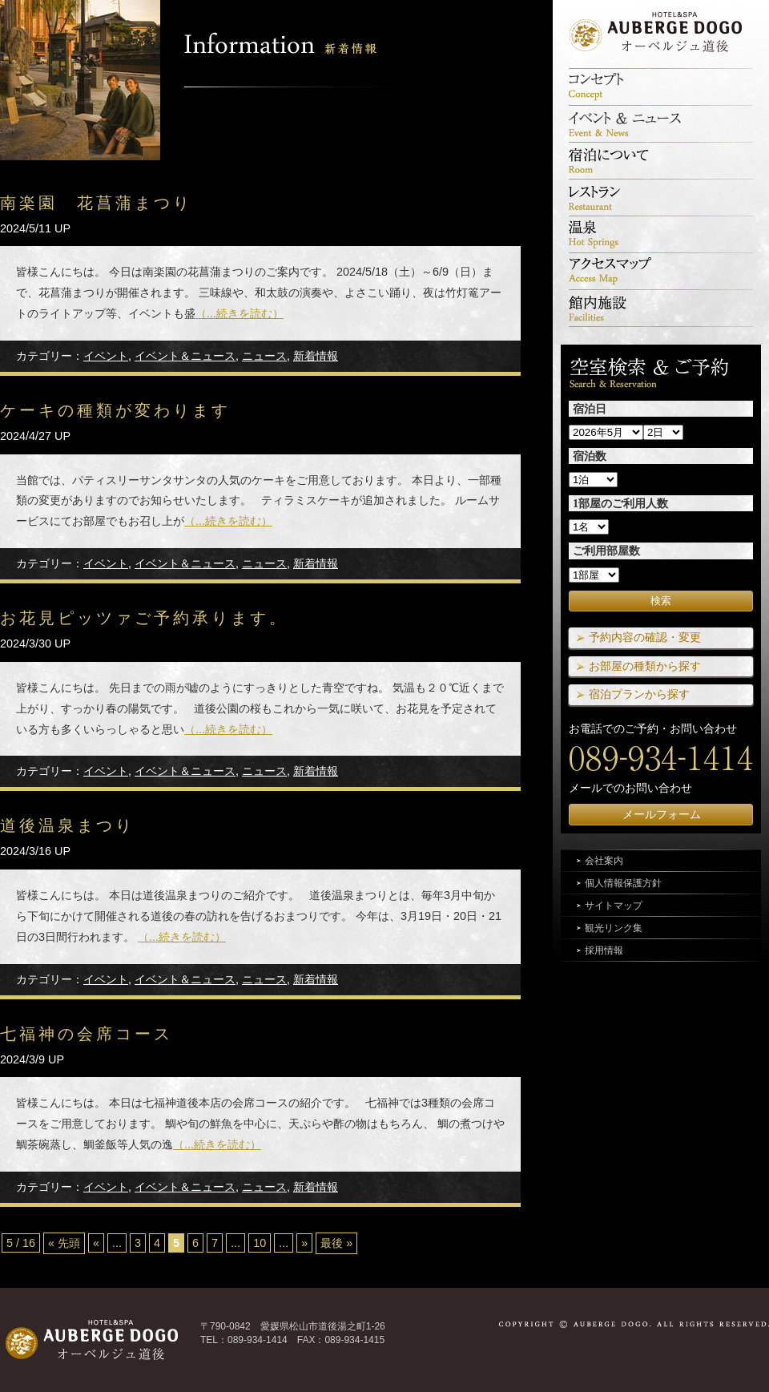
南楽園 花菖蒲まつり (96, 203)
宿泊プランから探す (639, 694)
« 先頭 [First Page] (64, 1243)
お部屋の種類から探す (645, 666)
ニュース (264, 355)
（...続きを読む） (239, 313)
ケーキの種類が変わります (115, 410)
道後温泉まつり (67, 825)
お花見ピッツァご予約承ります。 (144, 618)
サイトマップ (613, 905)
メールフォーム (661, 814)
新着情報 (315, 355)
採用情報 (604, 950)
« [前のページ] (96, 1243)
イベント (105, 355)
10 (259, 1243)
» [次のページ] (304, 1243)
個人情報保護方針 (623, 883)
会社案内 (604, 860)
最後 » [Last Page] (336, 1243)
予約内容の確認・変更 (645, 637)
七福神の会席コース (86, 1034)
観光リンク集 (613, 928)
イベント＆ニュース (185, 355)
